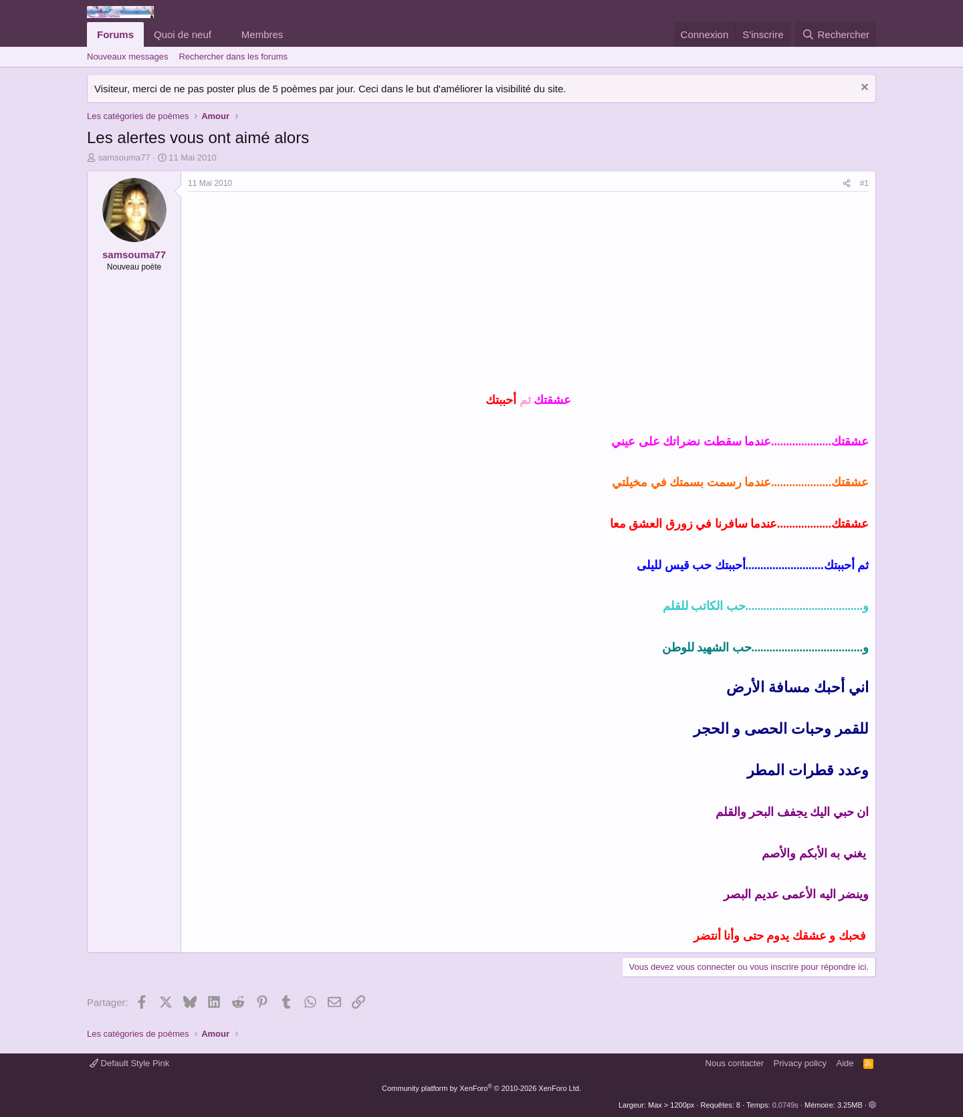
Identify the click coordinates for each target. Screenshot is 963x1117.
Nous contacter (735, 1063)
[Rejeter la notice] (863, 89)
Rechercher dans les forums (233, 57)
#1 (864, 183)
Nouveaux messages (127, 57)
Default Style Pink (129, 1063)
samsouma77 (124, 158)
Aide (845, 1063)
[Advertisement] (300, 292)
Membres (262, 34)
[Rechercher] (835, 34)
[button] (222, 34)
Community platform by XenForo (481, 1088)
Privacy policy (800, 1063)
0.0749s (785, 1105)
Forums (115, 34)
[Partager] (846, 183)
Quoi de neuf (182, 34)
